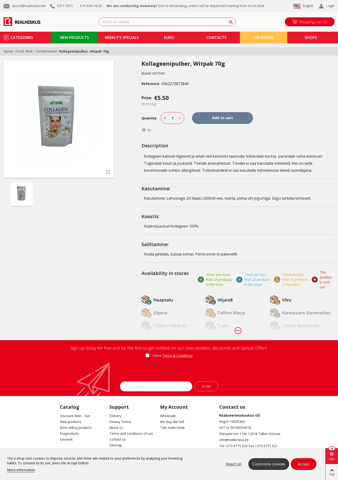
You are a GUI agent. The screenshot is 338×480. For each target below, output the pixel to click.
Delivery (115, 416)
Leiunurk (66, 439)
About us (116, 427)
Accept (303, 464)
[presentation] (169, 371)
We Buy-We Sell (172, 421)
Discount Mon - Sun (75, 416)
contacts (216, 37)
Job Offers (263, 37)
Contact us (117, 439)
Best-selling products (76, 427)
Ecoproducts (69, 433)
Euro (169, 37)
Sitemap (115, 445)
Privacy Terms (120, 421)
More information (21, 469)
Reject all (233, 464)
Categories (22, 37)
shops (311, 37)
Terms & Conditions (177, 355)
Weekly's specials (122, 37)
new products (74, 37)
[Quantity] (172, 118)
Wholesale (168, 416)
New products (70, 421)
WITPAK (158, 73)
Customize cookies (268, 464)
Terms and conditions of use (131, 433)
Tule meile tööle (172, 427)
